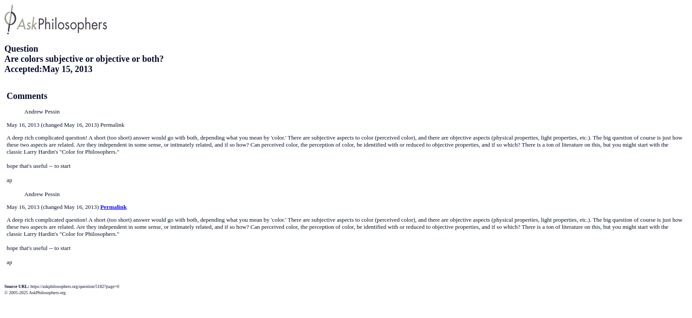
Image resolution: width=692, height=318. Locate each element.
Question (21, 48)
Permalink (113, 207)
